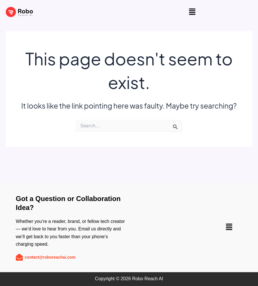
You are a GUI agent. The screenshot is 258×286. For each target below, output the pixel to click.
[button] (192, 12)
